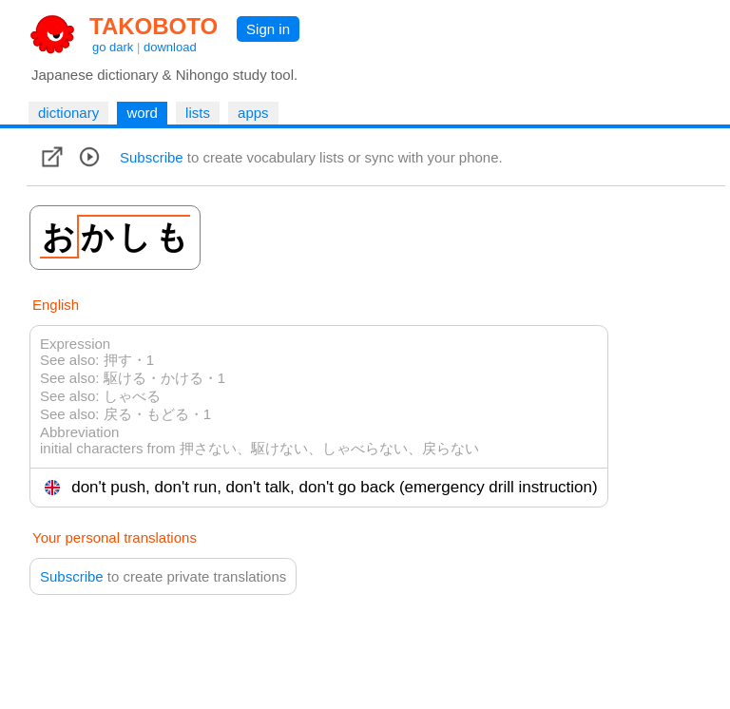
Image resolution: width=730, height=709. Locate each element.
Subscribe (151, 157)
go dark (112, 47)
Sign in (268, 29)
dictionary (68, 113)
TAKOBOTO (153, 26)
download (170, 47)
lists (197, 113)
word (142, 113)
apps (253, 113)
